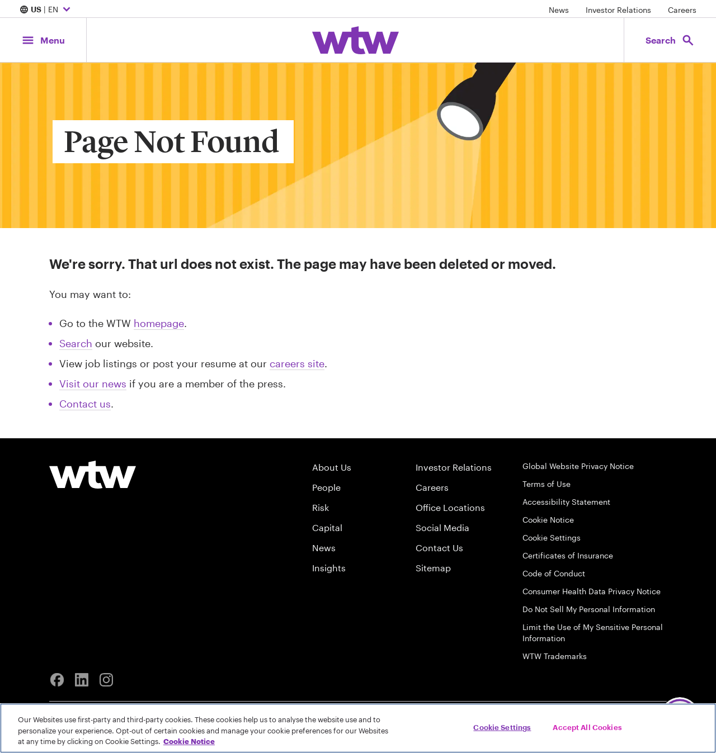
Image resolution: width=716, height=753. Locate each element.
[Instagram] (106, 679)
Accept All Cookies (587, 726)
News (559, 10)
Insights (329, 567)
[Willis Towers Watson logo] (92, 475)
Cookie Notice (548, 519)
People (326, 487)
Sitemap (433, 567)
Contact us (85, 403)
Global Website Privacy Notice (578, 466)
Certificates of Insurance (567, 555)
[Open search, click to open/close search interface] (670, 40)
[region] (358, 728)
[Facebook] (57, 679)
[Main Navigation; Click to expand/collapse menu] (43, 40)
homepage (159, 323)
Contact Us (439, 547)
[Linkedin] (81, 679)
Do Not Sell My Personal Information (588, 609)
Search (75, 343)
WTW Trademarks (554, 656)
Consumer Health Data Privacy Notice (591, 591)
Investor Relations (618, 10)
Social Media (442, 527)
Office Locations (450, 507)
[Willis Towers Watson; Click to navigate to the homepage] (355, 40)
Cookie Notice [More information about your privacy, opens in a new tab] (189, 741)
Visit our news (92, 383)
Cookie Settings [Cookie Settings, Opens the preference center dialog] (502, 726)
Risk (320, 507)
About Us (331, 467)
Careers (682, 10)
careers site (297, 363)
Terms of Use (546, 484)
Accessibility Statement (566, 501)
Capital (327, 527)
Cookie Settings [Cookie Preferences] (551, 537)
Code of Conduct (553, 573)
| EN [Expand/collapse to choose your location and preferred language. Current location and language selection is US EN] (46, 10)
